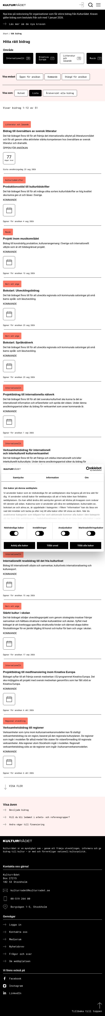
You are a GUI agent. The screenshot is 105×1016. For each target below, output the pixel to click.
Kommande (52, 76)
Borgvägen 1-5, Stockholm (29, 906)
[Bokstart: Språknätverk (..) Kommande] (52, 356)
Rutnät (21, 93)
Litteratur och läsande (72, 58)
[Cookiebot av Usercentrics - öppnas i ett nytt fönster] (88, 469)
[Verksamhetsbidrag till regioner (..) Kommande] (52, 746)
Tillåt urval (52, 545)
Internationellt (18, 58)
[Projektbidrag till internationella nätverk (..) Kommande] (52, 409)
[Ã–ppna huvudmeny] (98, 5)
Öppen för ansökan (30, 76)
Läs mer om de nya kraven (27, 24)
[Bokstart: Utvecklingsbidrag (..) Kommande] (52, 304)
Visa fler (16, 785)
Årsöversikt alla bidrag (60, 93)
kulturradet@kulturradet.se (30, 890)
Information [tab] (52, 477)
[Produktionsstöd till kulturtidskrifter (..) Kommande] (52, 200)
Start (5, 33)
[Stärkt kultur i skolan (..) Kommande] (52, 629)
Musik (96, 58)
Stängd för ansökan (76, 76)
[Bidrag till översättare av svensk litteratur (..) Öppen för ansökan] (52, 146)
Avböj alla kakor (19, 545)
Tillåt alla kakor (85, 545)
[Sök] (90, 4)
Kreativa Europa (46, 58)
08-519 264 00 (20, 898)
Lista (35, 93)
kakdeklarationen (47, 518)
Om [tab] (87, 477)
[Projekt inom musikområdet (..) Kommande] (52, 252)
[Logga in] (81, 4)
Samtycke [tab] (18, 477)
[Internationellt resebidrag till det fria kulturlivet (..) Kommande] (52, 574)
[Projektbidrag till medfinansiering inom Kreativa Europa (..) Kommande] (52, 687)
